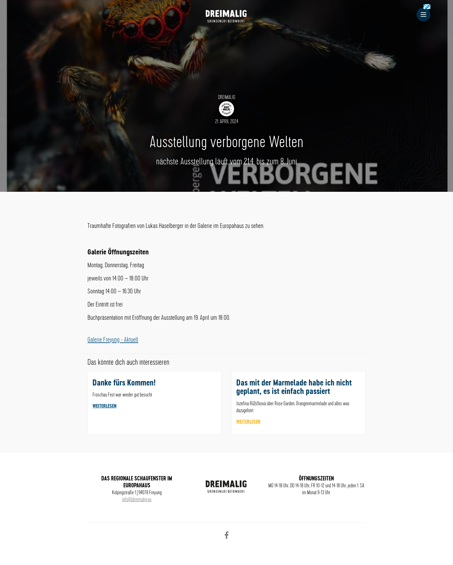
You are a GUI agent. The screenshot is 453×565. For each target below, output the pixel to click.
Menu (425, 14)
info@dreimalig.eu (136, 499)
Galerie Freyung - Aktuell (112, 339)
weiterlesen (104, 406)
